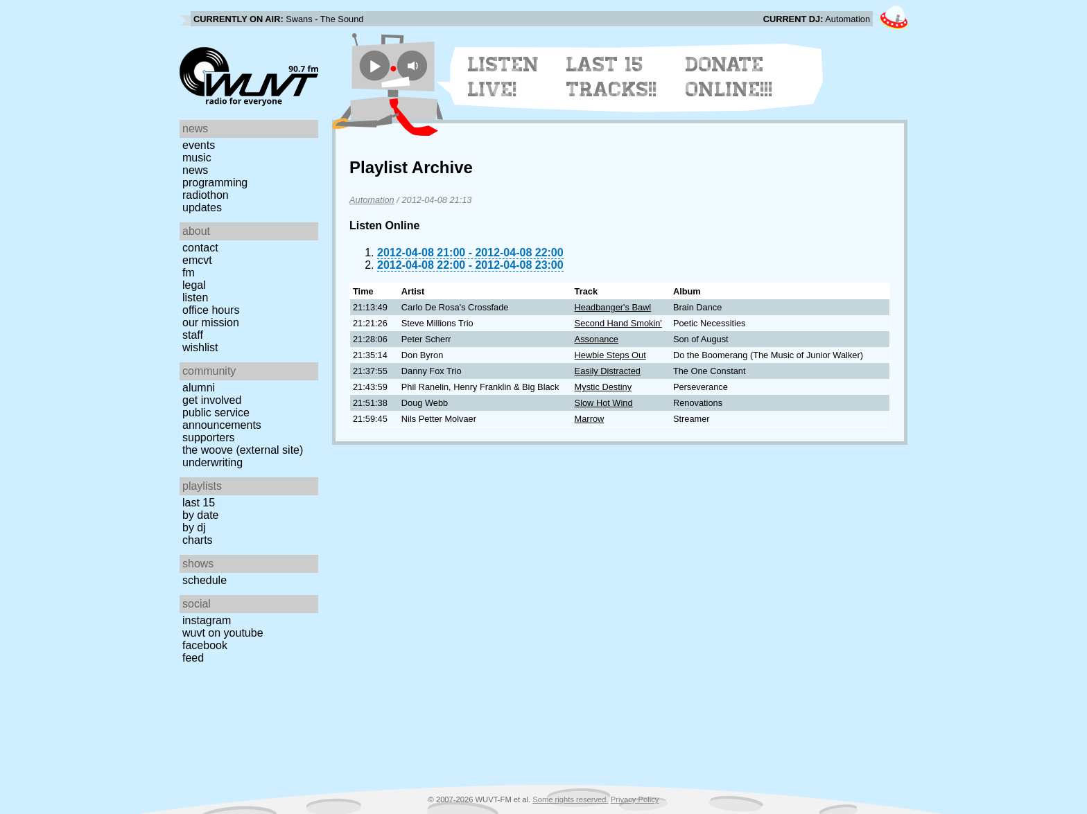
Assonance (596, 339)
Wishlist (200, 347)
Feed (193, 658)
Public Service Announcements (221, 419)
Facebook (204, 645)
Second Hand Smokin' (618, 323)
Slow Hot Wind (604, 403)
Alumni (198, 387)
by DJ (194, 527)
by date (200, 515)
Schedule (204, 580)
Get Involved (211, 400)
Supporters (208, 437)
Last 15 (198, 502)
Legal (194, 285)
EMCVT (197, 260)
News (195, 170)
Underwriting (212, 462)
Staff (192, 335)
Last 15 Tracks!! (611, 77)
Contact (200, 248)
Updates (202, 207)
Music (196, 157)
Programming (214, 182)
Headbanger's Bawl (613, 307)
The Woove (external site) (242, 450)
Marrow (590, 419)
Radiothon (205, 195)
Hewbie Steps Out (610, 355)
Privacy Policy (635, 799)
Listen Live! (503, 77)
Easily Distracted (608, 371)
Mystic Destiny (603, 387)
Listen (195, 297)
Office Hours (210, 310)
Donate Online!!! (729, 77)
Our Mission (210, 322)
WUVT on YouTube (222, 633)
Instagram (206, 620)
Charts (197, 540)
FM (188, 272)
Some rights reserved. (570, 799)
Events (198, 145)
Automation (371, 200)
